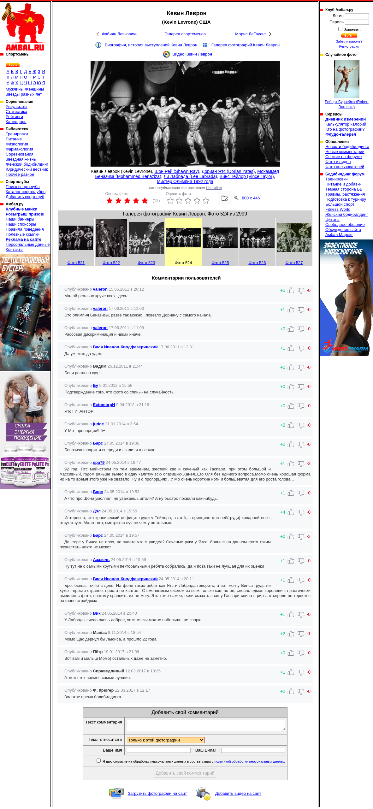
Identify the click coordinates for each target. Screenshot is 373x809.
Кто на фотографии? (345, 129)
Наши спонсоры (21, 224)
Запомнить (352, 30)
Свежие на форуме (343, 156)
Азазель (101, 559)
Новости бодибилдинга (347, 146)
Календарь (16, 121)
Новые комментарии (344, 151)
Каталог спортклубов (25, 191)
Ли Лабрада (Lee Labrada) (190, 176)
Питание (14, 139)
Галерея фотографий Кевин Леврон (245, 45)
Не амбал (214, 188)
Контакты (14, 249)
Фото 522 (111, 262)
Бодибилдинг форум (344, 174)
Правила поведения (25, 229)
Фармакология (19, 149)
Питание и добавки (343, 184)
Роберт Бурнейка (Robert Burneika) (347, 84)
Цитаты (332, 219)
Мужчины (15, 89)
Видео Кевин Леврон (192, 54)
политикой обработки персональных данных (259, 763)
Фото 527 (294, 262)
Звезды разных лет (24, 94)
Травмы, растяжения (345, 194)
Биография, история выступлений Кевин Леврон (151, 45)
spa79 (99, 462)
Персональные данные (28, 244)
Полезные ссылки (22, 234)
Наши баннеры (20, 219)
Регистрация (349, 46)
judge (98, 424)
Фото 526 (257, 262)
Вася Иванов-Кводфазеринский (125, 347)
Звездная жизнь (21, 159)
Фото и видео (338, 161)
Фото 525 (220, 262)
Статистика (16, 111)
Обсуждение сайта (343, 229)
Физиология (17, 144)
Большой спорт (339, 204)
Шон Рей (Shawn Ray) (177, 171)
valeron (100, 289)
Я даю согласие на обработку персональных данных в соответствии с (202, 763)
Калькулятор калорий (345, 124)
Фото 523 (146, 262)
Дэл (97, 511)
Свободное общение (345, 224)
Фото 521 (76, 262)
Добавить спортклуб (25, 196)
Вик (97, 613)
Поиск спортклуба (23, 186)
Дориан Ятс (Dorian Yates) (228, 171)
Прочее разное (20, 174)
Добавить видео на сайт (238, 795)
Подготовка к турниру (345, 199)
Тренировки (17, 134)
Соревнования (19, 154)
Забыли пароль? (349, 41)
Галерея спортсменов (185, 34)
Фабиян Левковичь (119, 34)
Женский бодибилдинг (27, 164)
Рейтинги (14, 116)
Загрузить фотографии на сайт (157, 795)
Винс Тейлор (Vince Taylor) (247, 176)
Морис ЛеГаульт (250, 34)
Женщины (34, 89)
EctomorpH (104, 404)
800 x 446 (251, 198)
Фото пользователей (344, 166)
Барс (98, 443)
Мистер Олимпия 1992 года (185, 181)
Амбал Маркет (339, 234)
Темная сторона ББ (344, 189)
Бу (95, 385)
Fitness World (337, 209)
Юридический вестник (27, 169)
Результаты (16, 106)
